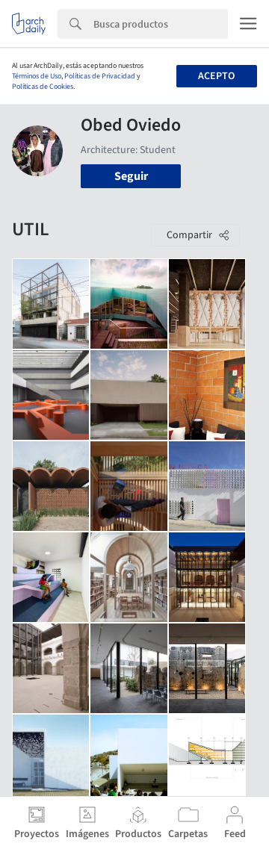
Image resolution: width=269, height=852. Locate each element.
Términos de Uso (36, 76)
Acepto (216, 76)
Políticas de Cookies (42, 86)
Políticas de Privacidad (99, 76)
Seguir (131, 176)
